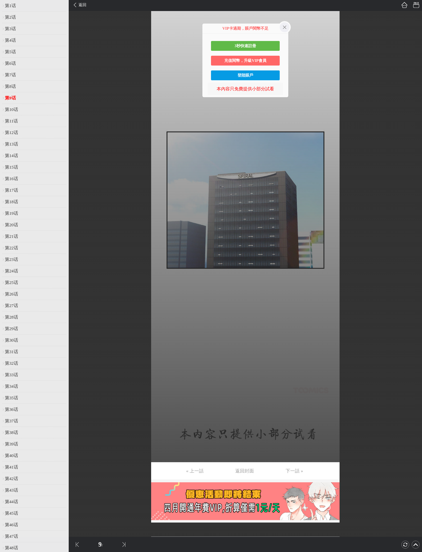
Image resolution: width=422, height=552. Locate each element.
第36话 (11, 409)
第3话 (10, 28)
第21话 (11, 236)
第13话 (11, 144)
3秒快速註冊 (245, 46)
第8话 (10, 86)
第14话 (11, 155)
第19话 (11, 213)
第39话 (11, 444)
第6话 (10, 63)
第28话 (11, 317)
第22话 (11, 247)
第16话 (11, 178)
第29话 (11, 328)
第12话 (11, 132)
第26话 (11, 294)
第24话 (11, 271)
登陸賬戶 (245, 75)
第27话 (11, 305)
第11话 (11, 121)
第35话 (11, 397)
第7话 (10, 74)
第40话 (11, 455)
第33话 (11, 374)
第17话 (11, 190)
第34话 (11, 386)
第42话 (11, 478)
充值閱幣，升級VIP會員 (245, 60)
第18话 (11, 201)
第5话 (10, 51)
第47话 (11, 536)
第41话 (11, 467)
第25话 (11, 282)
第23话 (11, 259)
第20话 (11, 224)
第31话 (11, 351)
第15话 (11, 167)
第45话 (11, 513)
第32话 (11, 363)
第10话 (11, 109)
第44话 (11, 501)
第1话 (10, 5)
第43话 (11, 490)
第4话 (10, 40)
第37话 (11, 420)
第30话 (11, 340)
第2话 (10, 17)
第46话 (11, 524)
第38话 (11, 432)
